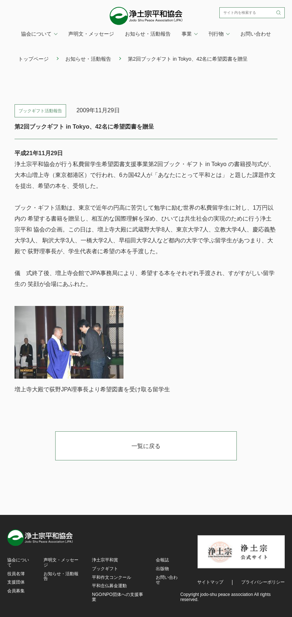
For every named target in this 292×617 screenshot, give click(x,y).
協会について (18, 562)
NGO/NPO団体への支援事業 (117, 597)
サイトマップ (210, 582)
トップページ (33, 59)
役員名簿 (16, 573)
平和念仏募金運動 (109, 585)
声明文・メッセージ (91, 34)
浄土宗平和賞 (105, 559)
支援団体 (16, 582)
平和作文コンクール (111, 577)
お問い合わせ (255, 34)
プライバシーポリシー (263, 582)
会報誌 (162, 559)
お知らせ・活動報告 (148, 34)
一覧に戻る (146, 446)
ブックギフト (105, 568)
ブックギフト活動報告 (40, 110)
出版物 (162, 568)
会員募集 (16, 590)
